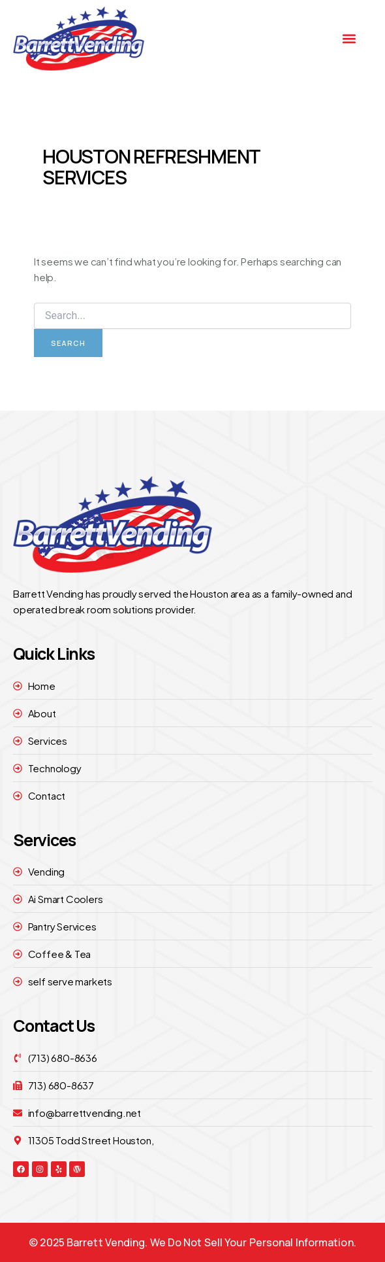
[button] (349, 38)
